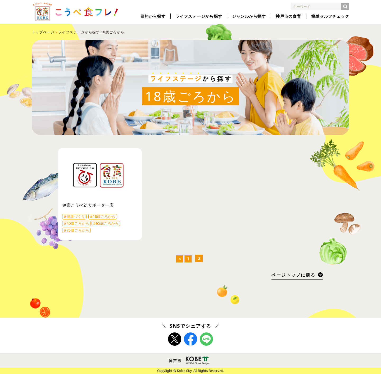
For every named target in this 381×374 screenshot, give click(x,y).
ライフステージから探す (198, 16)
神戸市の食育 (288, 16)
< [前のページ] (180, 259)
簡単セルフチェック (330, 16)
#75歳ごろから (76, 230)
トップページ (43, 32)
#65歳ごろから (106, 223)
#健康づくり (74, 216)
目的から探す (153, 16)
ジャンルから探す (249, 16)
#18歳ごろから (102, 216)
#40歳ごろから (76, 223)
